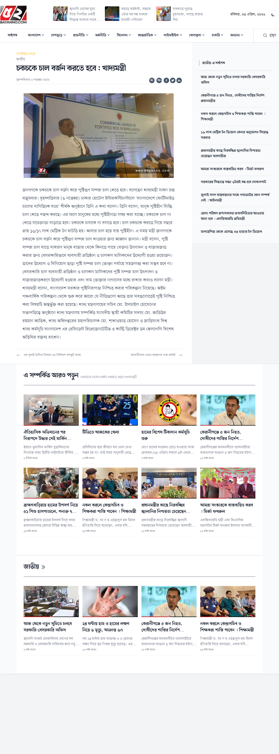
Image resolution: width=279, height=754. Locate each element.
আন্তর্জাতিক (148, 36)
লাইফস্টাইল (174, 36)
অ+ (159, 80)
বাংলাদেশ (37, 36)
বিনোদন (125, 36)
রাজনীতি (82, 36)
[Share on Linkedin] (179, 80)
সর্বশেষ (12, 35)
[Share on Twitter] (172, 80)
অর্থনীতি (104, 36)
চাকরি (219, 36)
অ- (152, 80)
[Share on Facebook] (166, 80)
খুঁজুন (269, 35)
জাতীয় (20, 59)
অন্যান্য (238, 36)
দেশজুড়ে (60, 36)
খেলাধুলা (198, 36)
